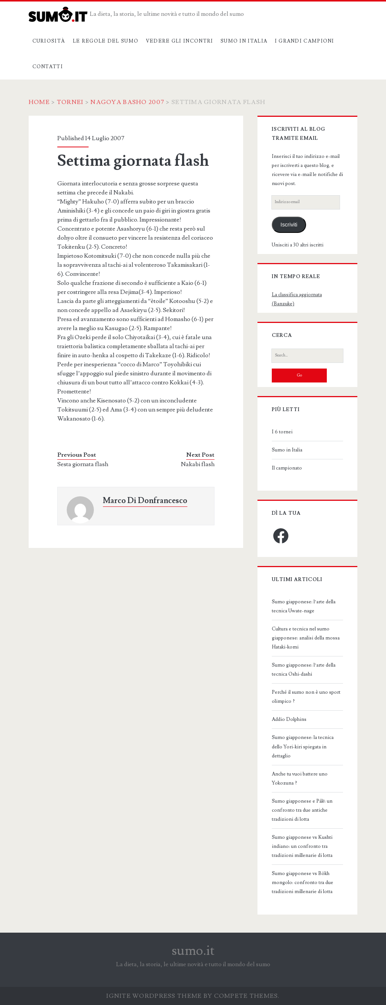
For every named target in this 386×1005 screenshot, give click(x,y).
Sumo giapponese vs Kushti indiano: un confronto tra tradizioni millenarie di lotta (302, 846)
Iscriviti (288, 225)
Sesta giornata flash (82, 464)
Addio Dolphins (289, 719)
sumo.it (193, 950)
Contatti (47, 67)
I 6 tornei (282, 432)
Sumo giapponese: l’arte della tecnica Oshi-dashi (303, 669)
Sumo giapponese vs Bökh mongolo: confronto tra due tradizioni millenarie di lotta (302, 882)
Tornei (70, 102)
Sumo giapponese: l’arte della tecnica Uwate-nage (303, 606)
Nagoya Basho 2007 (127, 102)
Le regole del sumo (105, 41)
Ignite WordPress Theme (154, 996)
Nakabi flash (197, 464)
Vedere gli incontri (179, 41)
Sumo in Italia (244, 41)
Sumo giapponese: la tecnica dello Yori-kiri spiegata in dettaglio (303, 746)
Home (39, 102)
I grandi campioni (304, 41)
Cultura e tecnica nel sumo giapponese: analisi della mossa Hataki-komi (306, 638)
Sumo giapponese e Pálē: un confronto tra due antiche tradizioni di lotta (302, 810)
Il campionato (287, 468)
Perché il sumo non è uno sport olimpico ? (306, 696)
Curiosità (49, 41)
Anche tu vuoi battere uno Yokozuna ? (300, 778)
